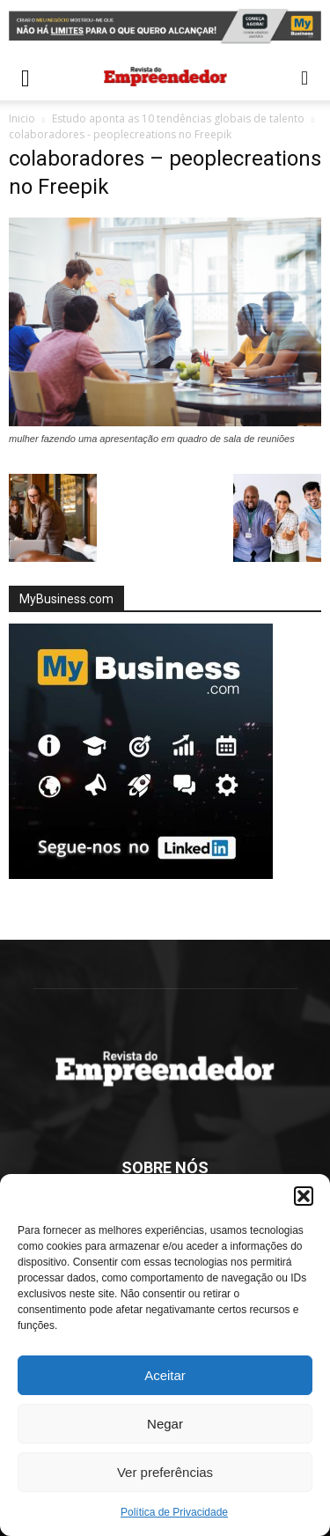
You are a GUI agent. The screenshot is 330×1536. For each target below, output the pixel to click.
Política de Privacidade (174, 1512)
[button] (303, 1196)
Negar (165, 1423)
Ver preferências (165, 1472)
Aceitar (165, 1375)
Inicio (22, 118)
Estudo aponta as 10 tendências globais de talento (178, 118)
